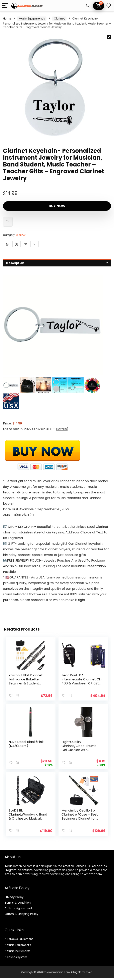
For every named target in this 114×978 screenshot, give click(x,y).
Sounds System (17, 957)
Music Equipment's (32, 18)
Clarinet (59, 18)
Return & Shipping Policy (21, 914)
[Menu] (5, 5)
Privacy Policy (14, 897)
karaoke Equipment (20, 939)
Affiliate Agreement (18, 908)
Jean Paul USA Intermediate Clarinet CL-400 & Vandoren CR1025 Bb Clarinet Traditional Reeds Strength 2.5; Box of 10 (82, 685)
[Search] (88, 5)
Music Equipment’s (19, 945)
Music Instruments (18, 951)
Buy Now (57, 205)
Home (7, 18)
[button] (109, 37)
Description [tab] (15, 263)
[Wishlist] (108, 5)
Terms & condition (18, 903)
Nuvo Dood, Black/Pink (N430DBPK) (26, 744)
